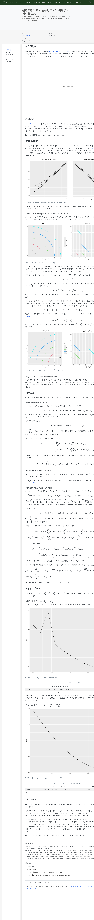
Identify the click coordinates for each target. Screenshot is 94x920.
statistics (25, 24)
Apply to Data (10, 59)
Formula (8, 57)
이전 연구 (28, 124)
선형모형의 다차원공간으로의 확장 (59, 51)
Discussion (9, 62)
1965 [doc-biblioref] (34, 483)
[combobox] (89, 2)
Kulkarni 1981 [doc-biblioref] (30, 316)
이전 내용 (58, 56)
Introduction (9, 55)
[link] (46, 2)
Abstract (8, 52)
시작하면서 (9, 50)
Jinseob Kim (26, 35)
